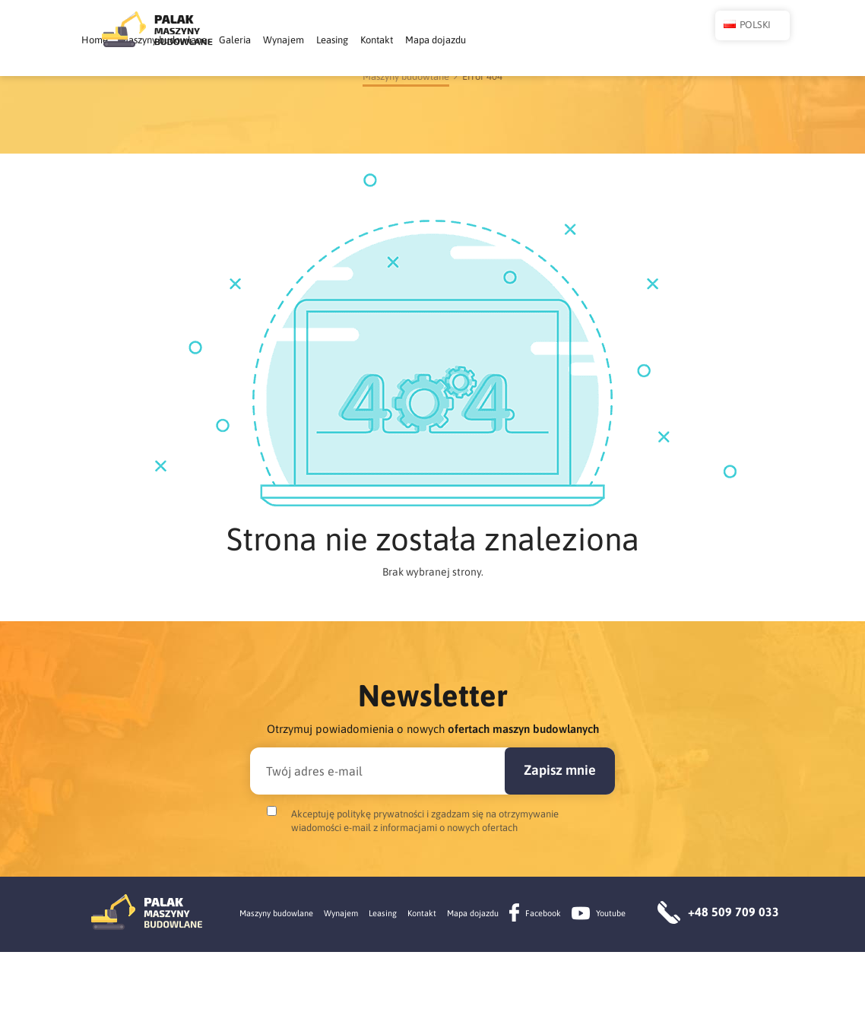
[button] (687, 40)
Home (270, 40)
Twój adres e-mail (314, 847)
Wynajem (459, 40)
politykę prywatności (380, 890)
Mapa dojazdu (611, 40)
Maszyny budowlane (339, 40)
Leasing (508, 40)
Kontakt (552, 40)
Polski (736, 42)
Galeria (410, 40)
